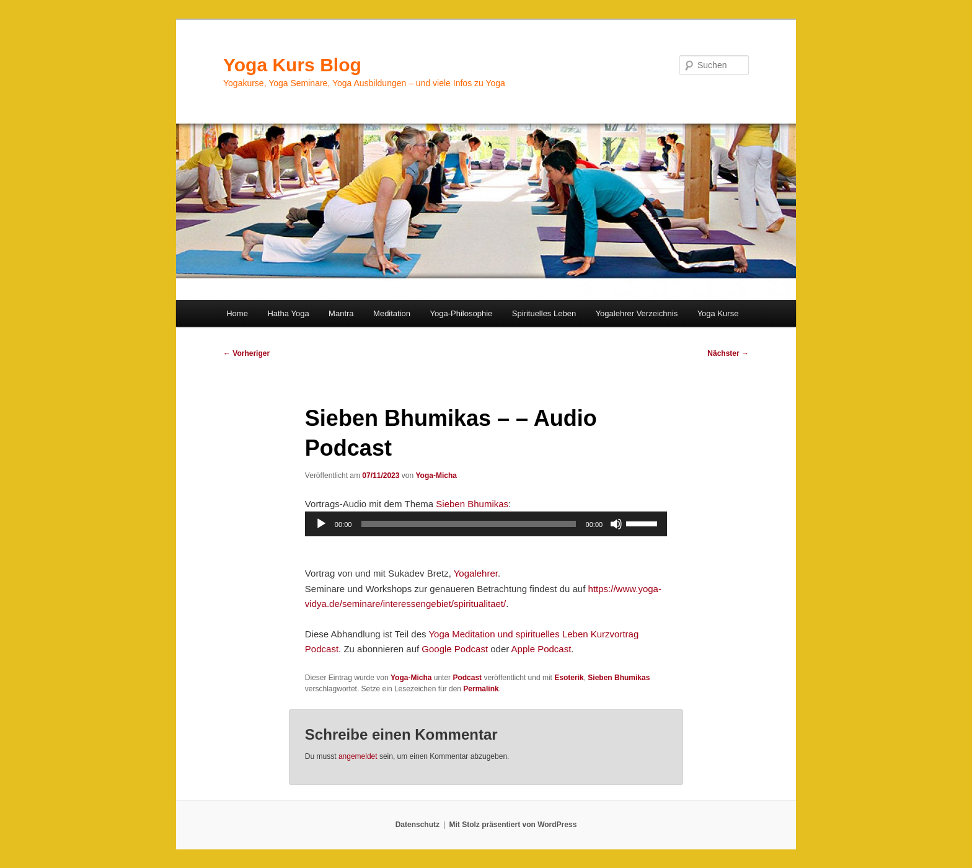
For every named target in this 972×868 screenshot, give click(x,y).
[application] (486, 524)
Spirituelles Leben (544, 313)
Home (237, 313)
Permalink (480, 688)
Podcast (467, 677)
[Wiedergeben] (321, 524)
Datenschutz (417, 824)
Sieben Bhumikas (472, 503)
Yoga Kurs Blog (292, 65)
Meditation (391, 313)
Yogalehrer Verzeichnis (637, 313)
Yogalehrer (476, 573)
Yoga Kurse (718, 313)
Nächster (728, 353)
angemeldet (358, 756)
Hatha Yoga (288, 313)
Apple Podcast (541, 649)
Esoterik (568, 677)
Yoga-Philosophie (461, 313)
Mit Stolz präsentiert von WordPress (513, 824)
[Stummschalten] (616, 524)
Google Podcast (455, 649)
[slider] (468, 524)
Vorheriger (246, 353)
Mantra (341, 313)
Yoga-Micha (435, 475)
